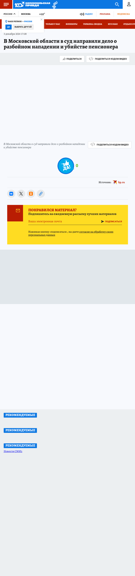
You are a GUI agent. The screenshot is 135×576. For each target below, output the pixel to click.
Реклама (105, 13)
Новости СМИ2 (13, 451)
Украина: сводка (92, 24)
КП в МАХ (113, 24)
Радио (89, 13)
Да (8, 27)
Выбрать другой (23, 27)
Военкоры (71, 24)
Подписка (123, 13)
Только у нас (53, 24)
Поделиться (72, 59)
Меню (4, 4)
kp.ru (121, 182)
